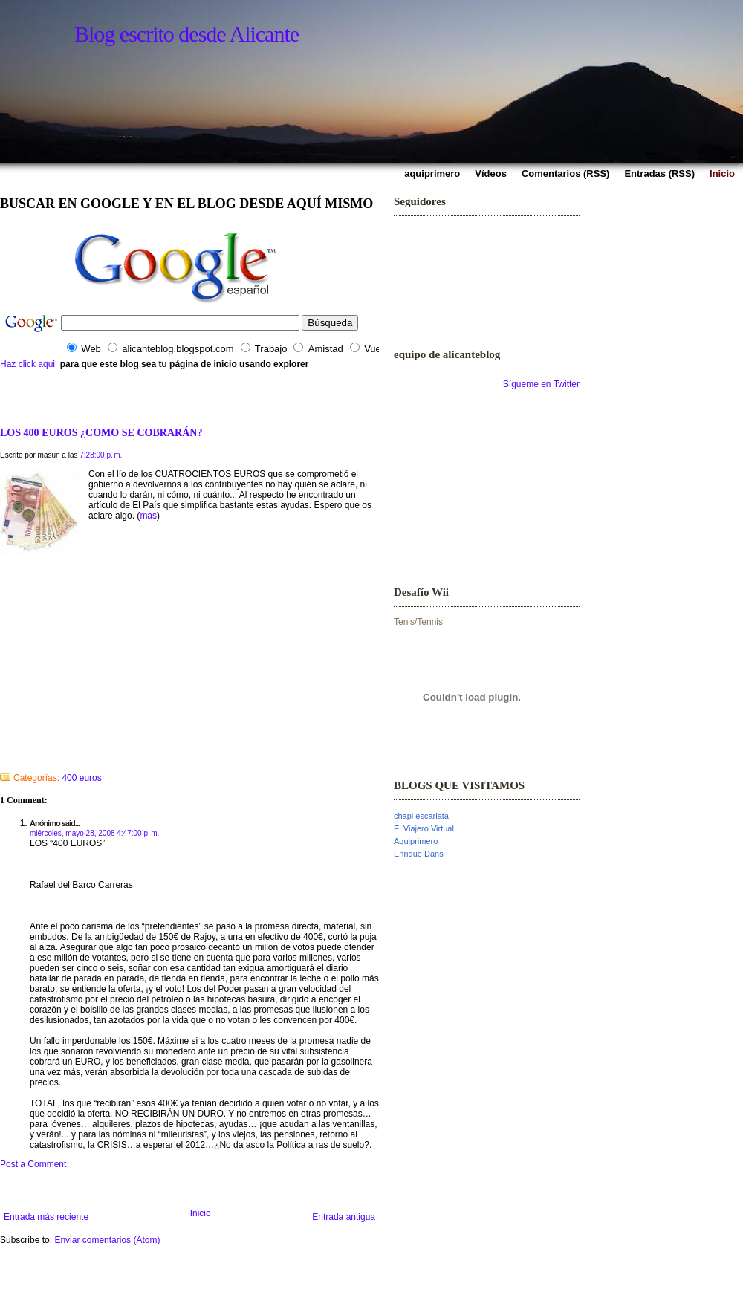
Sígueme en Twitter (541, 384)
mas (148, 515)
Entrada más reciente (46, 1217)
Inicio (200, 1213)
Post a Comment (33, 1164)
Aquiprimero (416, 841)
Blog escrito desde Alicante (186, 34)
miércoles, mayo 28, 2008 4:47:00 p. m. (94, 833)
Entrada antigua (343, 1217)
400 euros (81, 778)
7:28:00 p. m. (101, 455)
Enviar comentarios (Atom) (107, 1240)
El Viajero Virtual (424, 828)
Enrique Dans (419, 853)
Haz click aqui (27, 364)
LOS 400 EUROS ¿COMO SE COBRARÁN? (101, 432)
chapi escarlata (421, 815)
